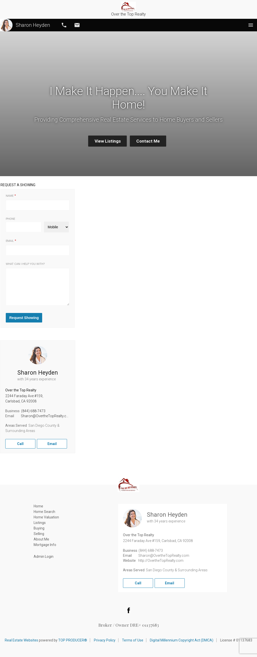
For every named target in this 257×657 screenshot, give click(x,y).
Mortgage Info (45, 545)
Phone (10, 219)
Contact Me (148, 141)
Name (10, 195)
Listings (40, 523)
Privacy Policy (104, 640)
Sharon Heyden (25, 25)
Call (64, 25)
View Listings (108, 141)
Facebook (128, 610)
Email (77, 25)
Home (38, 506)
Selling (39, 534)
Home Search (44, 512)
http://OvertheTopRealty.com (160, 561)
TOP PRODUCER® (72, 640)
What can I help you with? (25, 264)
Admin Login (43, 557)
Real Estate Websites (21, 640)
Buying (39, 528)
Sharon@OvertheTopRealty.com (46, 416)
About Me (41, 539)
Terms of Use (132, 640)
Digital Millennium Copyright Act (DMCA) (181, 640)
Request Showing (24, 318)
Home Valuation (46, 517)
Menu (250, 25)
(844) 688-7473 (33, 411)
